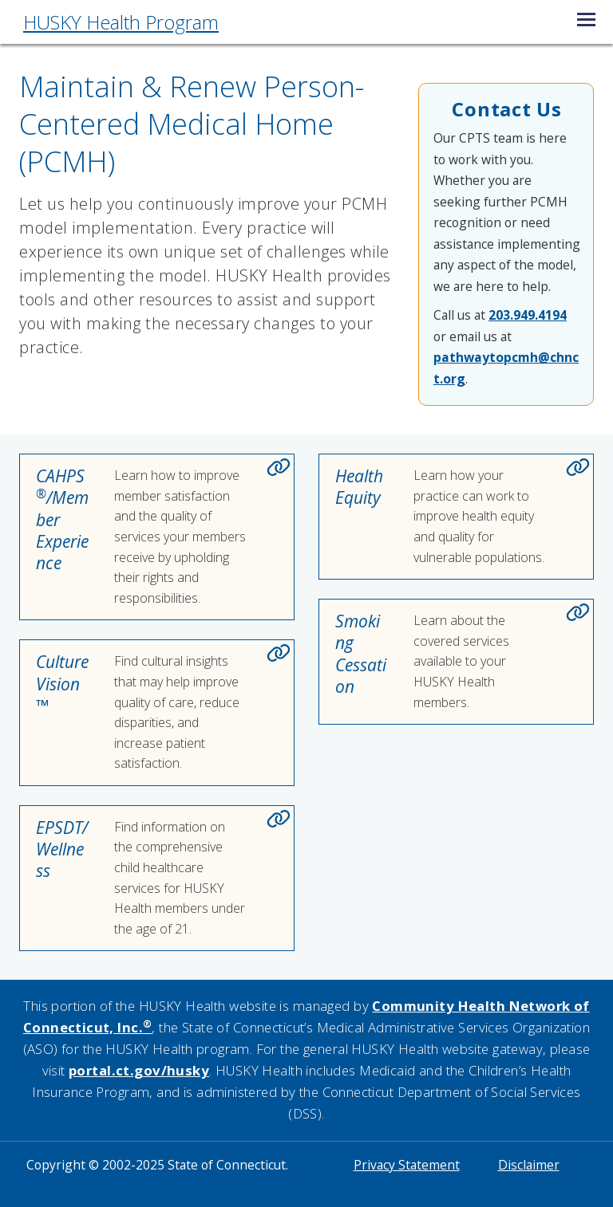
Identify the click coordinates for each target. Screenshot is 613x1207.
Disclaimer (529, 1165)
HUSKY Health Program (121, 22)
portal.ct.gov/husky (139, 1070)
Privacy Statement (407, 1165)
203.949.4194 (527, 315)
